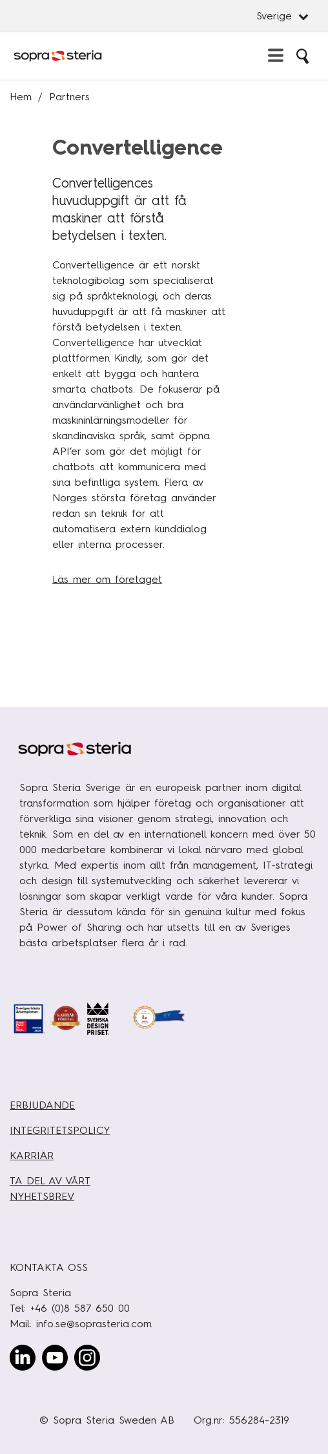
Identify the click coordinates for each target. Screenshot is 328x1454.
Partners (69, 97)
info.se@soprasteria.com (94, 1324)
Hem (21, 97)
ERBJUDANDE (42, 1105)
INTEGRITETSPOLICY (60, 1130)
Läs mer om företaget (107, 579)
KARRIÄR (32, 1155)
